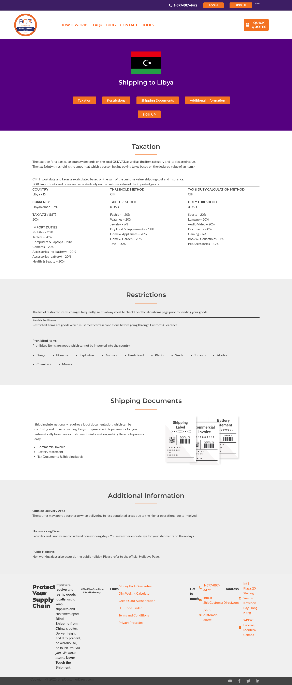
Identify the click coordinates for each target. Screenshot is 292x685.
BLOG (111, 25)
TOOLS (148, 25)
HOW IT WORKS (74, 25)
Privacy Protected (131, 622)
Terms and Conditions (134, 615)
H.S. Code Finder (130, 608)
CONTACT (129, 25)
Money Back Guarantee (135, 586)
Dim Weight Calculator (135, 593)
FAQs (97, 25)
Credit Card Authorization (137, 600)
